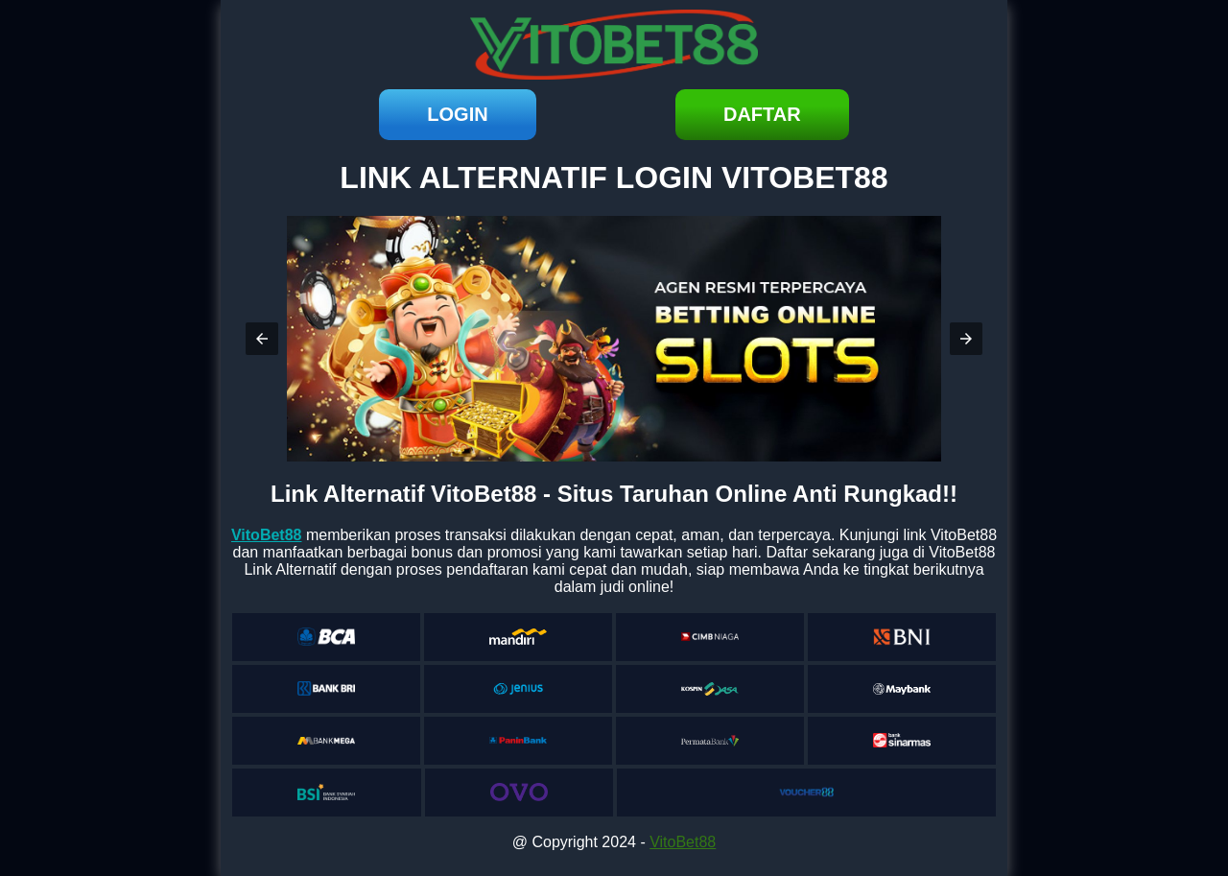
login (457, 114)
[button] (262, 338)
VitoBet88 (682, 842)
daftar (762, 114)
